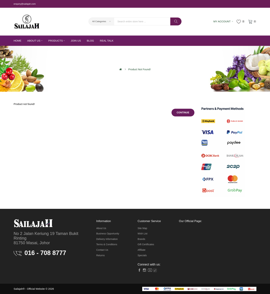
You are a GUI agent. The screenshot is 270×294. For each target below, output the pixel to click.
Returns (100, 255)
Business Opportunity (107, 233)
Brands (141, 239)
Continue (183, 112)
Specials (142, 255)
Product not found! (139, 69)
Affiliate (142, 249)
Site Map (142, 228)
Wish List (142, 233)
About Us (101, 228)
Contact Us (102, 249)
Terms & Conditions (106, 244)
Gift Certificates (146, 244)
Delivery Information (107, 239)
